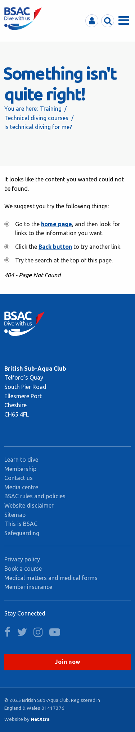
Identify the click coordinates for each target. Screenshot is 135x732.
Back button (55, 246)
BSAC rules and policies (35, 496)
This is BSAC (20, 524)
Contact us (18, 478)
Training (51, 108)
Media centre (21, 487)
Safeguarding (21, 533)
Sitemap (15, 515)
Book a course (23, 568)
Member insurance (28, 587)
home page (56, 224)
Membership (20, 469)
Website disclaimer (29, 505)
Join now (68, 662)
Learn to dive (21, 459)
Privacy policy (22, 559)
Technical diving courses (36, 118)
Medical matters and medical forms (51, 578)
